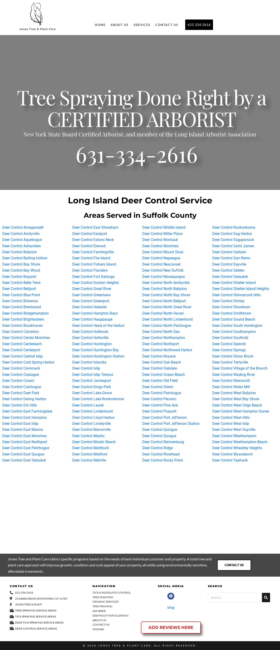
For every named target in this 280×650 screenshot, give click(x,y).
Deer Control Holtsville (90, 337)
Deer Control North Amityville (165, 282)
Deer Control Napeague (161, 258)
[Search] (266, 597)
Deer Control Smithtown (231, 313)
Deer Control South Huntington (237, 325)
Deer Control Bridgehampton (25, 313)
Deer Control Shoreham (231, 307)
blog (170, 607)
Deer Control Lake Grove (92, 393)
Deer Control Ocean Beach (163, 374)
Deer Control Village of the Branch (239, 368)
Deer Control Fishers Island (94, 264)
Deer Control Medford (89, 454)
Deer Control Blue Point (21, 295)
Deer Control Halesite (89, 307)
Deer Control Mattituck (90, 448)
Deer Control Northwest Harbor (167, 350)
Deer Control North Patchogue (166, 325)
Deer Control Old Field (160, 380)
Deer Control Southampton (234, 331)
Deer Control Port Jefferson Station (171, 423)
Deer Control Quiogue (159, 429)
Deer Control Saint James (233, 246)
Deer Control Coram (18, 380)
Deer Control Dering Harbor (24, 399)
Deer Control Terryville (230, 362)
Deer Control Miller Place (162, 233)
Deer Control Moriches (160, 246)
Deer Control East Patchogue (25, 448)
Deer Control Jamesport (91, 380)
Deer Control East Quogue (23, 454)
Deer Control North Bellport (164, 301)
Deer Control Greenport (90, 301)
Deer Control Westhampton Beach (239, 442)
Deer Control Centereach (22, 344)
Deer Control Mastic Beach (94, 442)
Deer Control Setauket (230, 276)
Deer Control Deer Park (20, 393)
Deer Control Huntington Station (98, 356)
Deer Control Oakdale (159, 368)
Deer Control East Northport (24, 442)
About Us (119, 25)
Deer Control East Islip (20, 423)
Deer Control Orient (157, 387)
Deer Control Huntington (92, 344)
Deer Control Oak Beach (161, 362)
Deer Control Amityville (20, 233)
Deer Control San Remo (231, 258)
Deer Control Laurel (88, 405)
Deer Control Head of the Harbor (98, 325)
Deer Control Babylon (19, 252)
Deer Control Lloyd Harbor (93, 417)
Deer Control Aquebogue (22, 239)
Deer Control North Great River (166, 307)
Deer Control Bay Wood (21, 270)
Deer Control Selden (228, 270)
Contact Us (166, 25)
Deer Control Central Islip (22, 356)
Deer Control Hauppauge (92, 319)
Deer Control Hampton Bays (95, 313)
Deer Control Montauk (160, 239)
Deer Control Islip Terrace (92, 374)
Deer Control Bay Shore (21, 264)
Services (142, 25)
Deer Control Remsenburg (163, 442)
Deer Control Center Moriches (26, 337)
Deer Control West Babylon (234, 393)
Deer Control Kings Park (91, 387)
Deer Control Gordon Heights (95, 282)
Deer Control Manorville (91, 429)
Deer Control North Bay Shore (166, 295)
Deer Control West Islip (230, 423)
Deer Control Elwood (88, 246)
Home (100, 25)
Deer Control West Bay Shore (235, 399)
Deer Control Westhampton (234, 436)
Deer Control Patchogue (161, 393)
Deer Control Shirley (228, 301)
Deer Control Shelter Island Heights (240, 288)
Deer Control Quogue (159, 436)
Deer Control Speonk (229, 344)
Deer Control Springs (229, 350)
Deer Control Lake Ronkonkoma (98, 399)
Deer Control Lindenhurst (92, 411)
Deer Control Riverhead (161, 454)
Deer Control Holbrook (90, 331)
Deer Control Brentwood (21, 307)
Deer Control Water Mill (231, 387)
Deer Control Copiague (20, 374)
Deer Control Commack (21, 368)
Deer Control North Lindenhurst (167, 319)
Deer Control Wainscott (231, 380)
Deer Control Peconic (159, 399)
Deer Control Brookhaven (22, 325)
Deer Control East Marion (22, 429)
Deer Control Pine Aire (160, 405)
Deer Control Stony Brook (232, 356)
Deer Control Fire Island (91, 258)
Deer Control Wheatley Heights (237, 448)
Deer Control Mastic (88, 436)
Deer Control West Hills (231, 417)
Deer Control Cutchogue (21, 387)
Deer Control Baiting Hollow (24, 258)
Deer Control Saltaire (229, 252)
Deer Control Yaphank (230, 460)
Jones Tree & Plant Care (124, 645)
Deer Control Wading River (233, 374)
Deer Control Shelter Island (234, 282)
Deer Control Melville (89, 460)
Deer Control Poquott (159, 411)
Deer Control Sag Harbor (232, 233)
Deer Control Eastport (89, 233)
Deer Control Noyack (159, 356)
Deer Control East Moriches (24, 436)
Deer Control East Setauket (24, 460)
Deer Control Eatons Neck (93, 239)
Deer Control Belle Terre (21, 282)
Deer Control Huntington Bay (95, 350)
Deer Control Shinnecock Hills (236, 295)
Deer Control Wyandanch (232, 454)
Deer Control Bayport (19, 276)
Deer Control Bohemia (20, 301)
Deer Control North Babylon (164, 288)
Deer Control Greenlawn (91, 295)
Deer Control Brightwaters (23, 319)
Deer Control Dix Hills (19, 405)
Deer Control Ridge (157, 448)
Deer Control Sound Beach (233, 319)
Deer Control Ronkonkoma (233, 227)
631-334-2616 (137, 157)
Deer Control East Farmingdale (27, 411)
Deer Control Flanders (90, 270)
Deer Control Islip (86, 368)
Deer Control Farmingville (93, 252)
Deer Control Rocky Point (162, 460)
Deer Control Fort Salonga (93, 276)
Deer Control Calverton (20, 331)
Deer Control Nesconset (161, 264)
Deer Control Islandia (89, 362)
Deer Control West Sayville (233, 429)
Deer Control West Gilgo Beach (237, 405)
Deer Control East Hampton (24, 417)
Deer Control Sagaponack (233, 239)
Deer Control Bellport (19, 288)
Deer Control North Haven (163, 313)
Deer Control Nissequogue (163, 276)
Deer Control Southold (230, 337)
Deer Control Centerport (21, 350)
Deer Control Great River (91, 288)
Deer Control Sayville (229, 264)
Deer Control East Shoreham (95, 227)
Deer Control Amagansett (22, 227)
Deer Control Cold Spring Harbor (28, 362)
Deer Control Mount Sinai (162, 252)
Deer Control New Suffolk (163, 270)
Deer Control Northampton (163, 337)
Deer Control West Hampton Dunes (240, 411)
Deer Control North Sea (161, 331)
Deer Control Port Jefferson (164, 417)
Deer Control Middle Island (163, 227)
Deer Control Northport (160, 344)
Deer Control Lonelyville (91, 423)
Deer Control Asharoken (21, 246)
